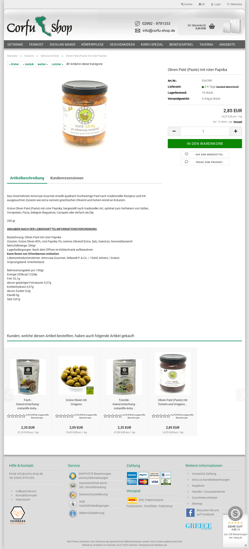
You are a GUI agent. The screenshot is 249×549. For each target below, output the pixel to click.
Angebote (227, 44)
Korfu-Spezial (152, 44)
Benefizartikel (181, 44)
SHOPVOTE (86, 473)
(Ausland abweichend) (227, 87)
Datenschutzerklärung (93, 494)
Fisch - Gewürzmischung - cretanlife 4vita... (28, 404)
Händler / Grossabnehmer (208, 491)
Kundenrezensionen (66, 178)
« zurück (28, 64)
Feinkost (36, 44)
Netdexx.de (161, 545)
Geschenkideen (122, 44)
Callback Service (26, 491)
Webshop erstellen (92, 545)
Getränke (15, 44)
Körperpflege (92, 44)
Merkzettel (234, 4)
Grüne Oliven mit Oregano (76, 402)
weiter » (43, 64)
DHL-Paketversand (151, 500)
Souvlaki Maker (62, 44)
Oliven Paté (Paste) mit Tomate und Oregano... (172, 402)
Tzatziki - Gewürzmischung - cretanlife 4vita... (124, 404)
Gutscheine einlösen (204, 497)
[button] (202, 4)
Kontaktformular (26, 495)
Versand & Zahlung (204, 473)
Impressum (23, 499)
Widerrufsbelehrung (91, 513)
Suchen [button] (187, 4)
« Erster (14, 64)
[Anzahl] (205, 131)
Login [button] (216, 4)
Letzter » (57, 64)
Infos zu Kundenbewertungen (211, 479)
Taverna (206, 44)
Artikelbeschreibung (27, 178)
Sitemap (197, 503)
